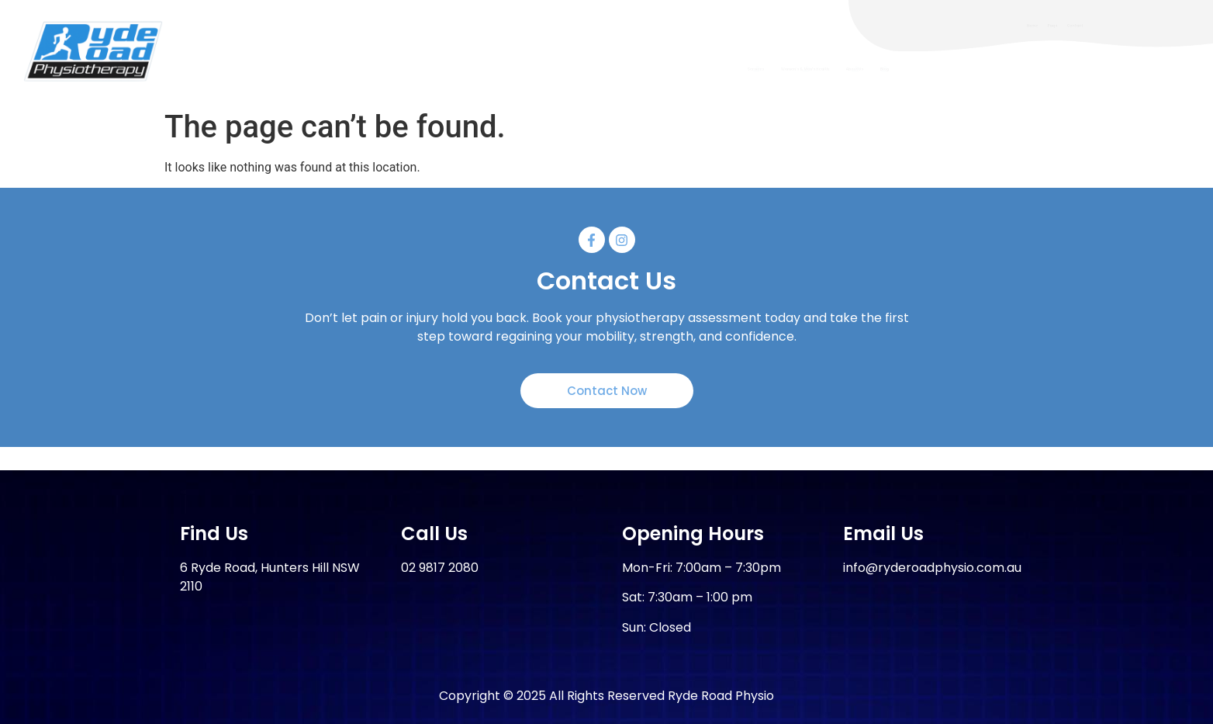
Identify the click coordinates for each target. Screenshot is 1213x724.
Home (1020, 25)
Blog (1130, 68)
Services (763, 68)
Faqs (1079, 25)
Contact (1143, 25)
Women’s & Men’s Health (904, 68)
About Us (1047, 68)
